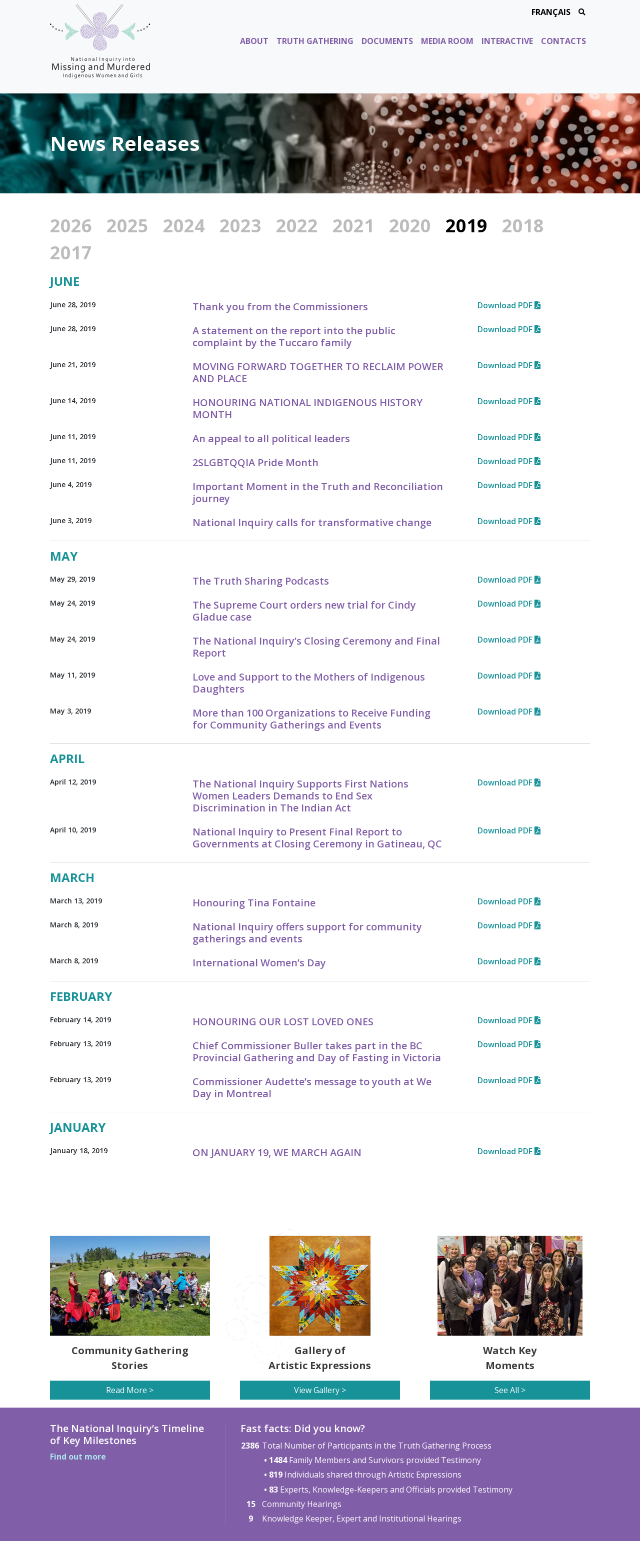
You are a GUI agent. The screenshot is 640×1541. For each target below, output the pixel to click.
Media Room (447, 40)
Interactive (507, 40)
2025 (127, 225)
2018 (523, 225)
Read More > (130, 1390)
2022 (297, 225)
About (254, 40)
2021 (353, 225)
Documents (387, 40)
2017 (71, 252)
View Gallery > (320, 1390)
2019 (467, 225)
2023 (241, 225)
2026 (71, 225)
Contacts (563, 40)
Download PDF (509, 305)
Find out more (78, 1456)
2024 (184, 225)
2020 (410, 225)
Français (551, 11)
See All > (510, 1390)
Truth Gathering (315, 40)
